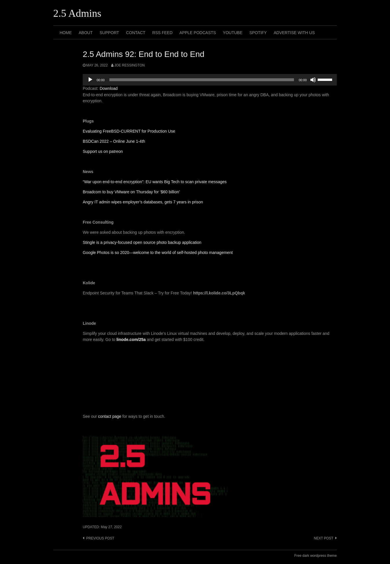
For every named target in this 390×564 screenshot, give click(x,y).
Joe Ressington (129, 65)
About (86, 32)
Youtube (232, 32)
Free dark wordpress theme (315, 556)
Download (108, 88)
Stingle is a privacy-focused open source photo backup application (142, 242)
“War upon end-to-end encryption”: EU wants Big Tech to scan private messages (155, 181)
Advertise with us (294, 32)
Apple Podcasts (197, 32)
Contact (136, 32)
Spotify (258, 32)
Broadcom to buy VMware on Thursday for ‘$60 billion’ (131, 192)
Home (66, 32)
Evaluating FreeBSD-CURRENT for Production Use (129, 131)
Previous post (100, 538)
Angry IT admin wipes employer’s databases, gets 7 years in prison (143, 202)
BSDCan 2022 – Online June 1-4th (114, 141)
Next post (323, 538)
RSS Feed (162, 32)
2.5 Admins (77, 13)
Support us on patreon (103, 151)
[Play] (90, 80)
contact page (109, 416)
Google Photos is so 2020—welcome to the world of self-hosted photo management (158, 252)
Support (109, 32)
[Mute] (313, 80)
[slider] (201, 79)
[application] (210, 80)
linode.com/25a (131, 339)
